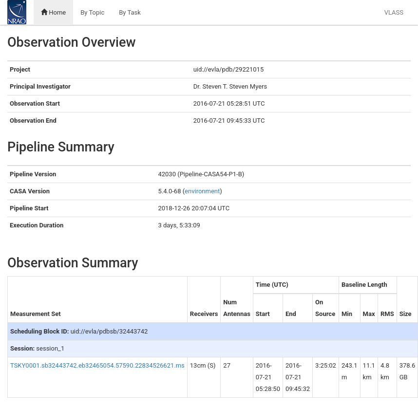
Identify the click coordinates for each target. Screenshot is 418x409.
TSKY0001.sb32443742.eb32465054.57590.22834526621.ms (97, 365)
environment (202, 191)
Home (53, 12)
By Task (130, 12)
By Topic (92, 12)
